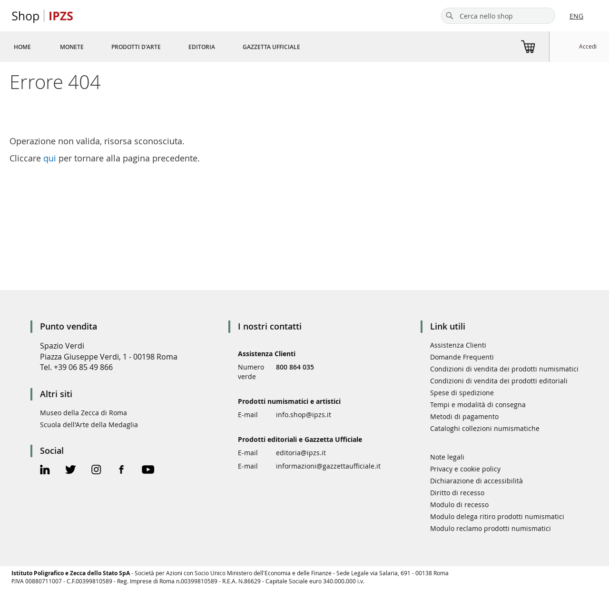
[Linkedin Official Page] (45, 471)
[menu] (168, 46)
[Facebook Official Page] (122, 471)
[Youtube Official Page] (148, 471)
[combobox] (498, 16)
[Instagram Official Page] (96, 471)
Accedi (588, 46)
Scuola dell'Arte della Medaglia (89, 424)
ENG (576, 15)
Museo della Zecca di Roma (83, 412)
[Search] (449, 15)
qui (49, 158)
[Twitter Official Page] (70, 471)
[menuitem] (22, 46)
